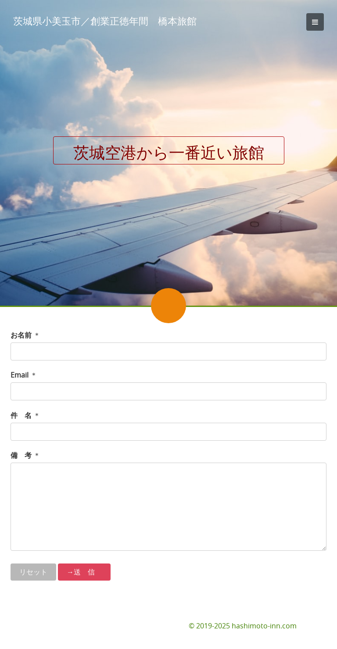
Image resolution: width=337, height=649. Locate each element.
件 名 (21, 415)
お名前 (21, 335)
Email (20, 375)
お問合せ (312, 626)
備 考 (21, 455)
